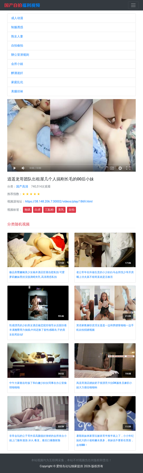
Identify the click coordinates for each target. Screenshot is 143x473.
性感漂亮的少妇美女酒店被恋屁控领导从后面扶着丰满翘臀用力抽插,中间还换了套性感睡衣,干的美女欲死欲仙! (38, 330)
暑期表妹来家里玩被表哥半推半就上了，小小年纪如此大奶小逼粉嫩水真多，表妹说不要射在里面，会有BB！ (105, 440)
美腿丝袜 (17, 91)
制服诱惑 (17, 27)
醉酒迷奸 (17, 73)
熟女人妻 (17, 36)
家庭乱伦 (17, 82)
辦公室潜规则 (20, 54)
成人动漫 (17, 18)
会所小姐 (17, 64)
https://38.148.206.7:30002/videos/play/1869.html (59, 201)
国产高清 (22, 186)
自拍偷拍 (17, 45)
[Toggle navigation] (133, 5)
